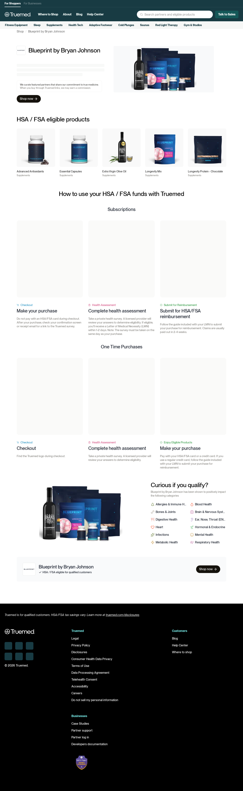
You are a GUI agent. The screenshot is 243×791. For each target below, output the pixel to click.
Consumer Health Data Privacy (91, 661)
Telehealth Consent (84, 682)
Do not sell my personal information (94, 703)
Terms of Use (80, 668)
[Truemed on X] (29, 648)
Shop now (29, 104)
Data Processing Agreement (90, 675)
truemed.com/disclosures (122, 617)
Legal (75, 641)
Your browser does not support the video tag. (50, 264)
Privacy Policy (80, 648)
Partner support (81, 733)
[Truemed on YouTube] (29, 659)
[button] (153, 14)
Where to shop (182, 655)
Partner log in (80, 740)
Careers (76, 696)
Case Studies (80, 726)
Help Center (180, 648)
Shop (20, 37)
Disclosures (79, 655)
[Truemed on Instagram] (19, 648)
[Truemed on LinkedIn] (8, 648)
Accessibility (79, 689)
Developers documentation (89, 747)
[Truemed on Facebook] (19, 659)
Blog (175, 641)
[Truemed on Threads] (8, 659)
